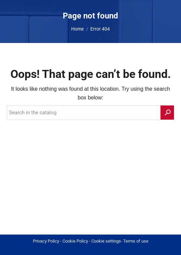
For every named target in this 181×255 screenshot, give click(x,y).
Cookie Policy (75, 241)
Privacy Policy (46, 241)
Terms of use (135, 241)
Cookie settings (106, 241)
